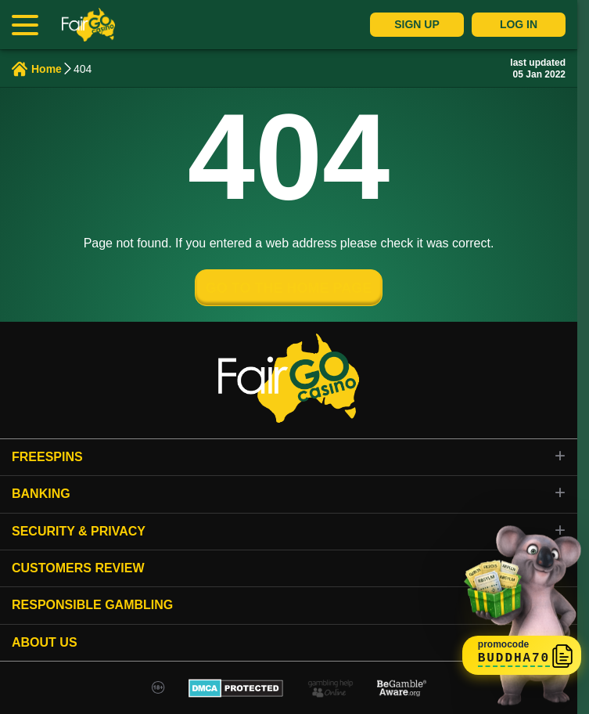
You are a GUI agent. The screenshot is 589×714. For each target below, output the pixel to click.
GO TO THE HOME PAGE (289, 288)
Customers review (78, 568)
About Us (44, 642)
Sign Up (417, 24)
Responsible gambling (92, 604)
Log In (518, 24)
